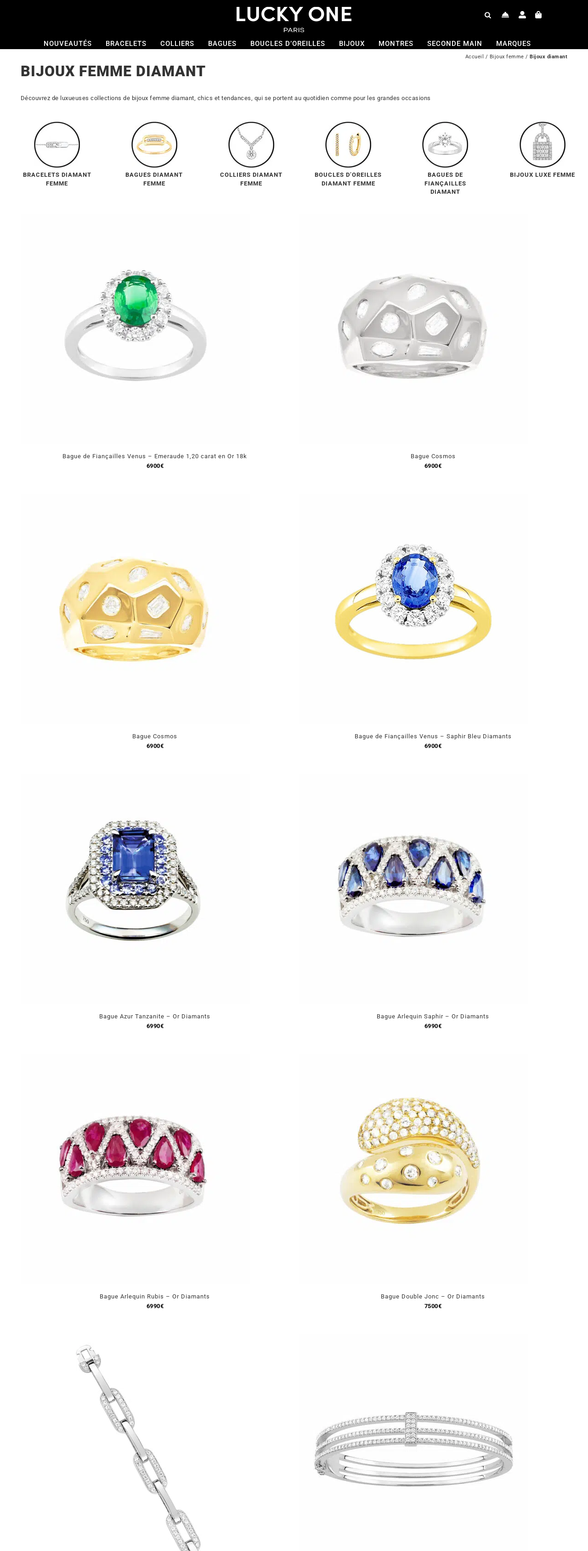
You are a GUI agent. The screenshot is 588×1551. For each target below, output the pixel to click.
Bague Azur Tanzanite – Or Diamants (154, 1016)
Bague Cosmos (433, 456)
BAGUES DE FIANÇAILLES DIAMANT (445, 183)
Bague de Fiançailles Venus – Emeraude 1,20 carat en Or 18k (154, 456)
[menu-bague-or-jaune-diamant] (154, 125)
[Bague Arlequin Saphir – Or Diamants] (413, 779)
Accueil (474, 57)
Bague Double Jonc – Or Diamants (433, 1296)
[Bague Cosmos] (413, 219)
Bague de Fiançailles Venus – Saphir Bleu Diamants (433, 736)
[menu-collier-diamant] (251, 125)
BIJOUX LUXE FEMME (542, 174)
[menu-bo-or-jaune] (348, 125)
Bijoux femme (507, 57)
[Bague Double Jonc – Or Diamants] (413, 1059)
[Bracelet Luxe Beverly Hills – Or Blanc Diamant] (135, 1339)
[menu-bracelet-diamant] (57, 125)
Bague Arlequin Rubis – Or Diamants (155, 1296)
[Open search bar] (487, 14)
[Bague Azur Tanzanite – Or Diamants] (135, 779)
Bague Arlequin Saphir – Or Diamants (433, 1016)
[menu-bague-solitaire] (445, 125)
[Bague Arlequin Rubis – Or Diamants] (135, 1059)
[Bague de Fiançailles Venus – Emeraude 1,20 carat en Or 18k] (135, 219)
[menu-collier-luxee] (542, 125)
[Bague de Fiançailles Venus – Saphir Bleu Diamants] (413, 499)
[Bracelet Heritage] (413, 1339)
